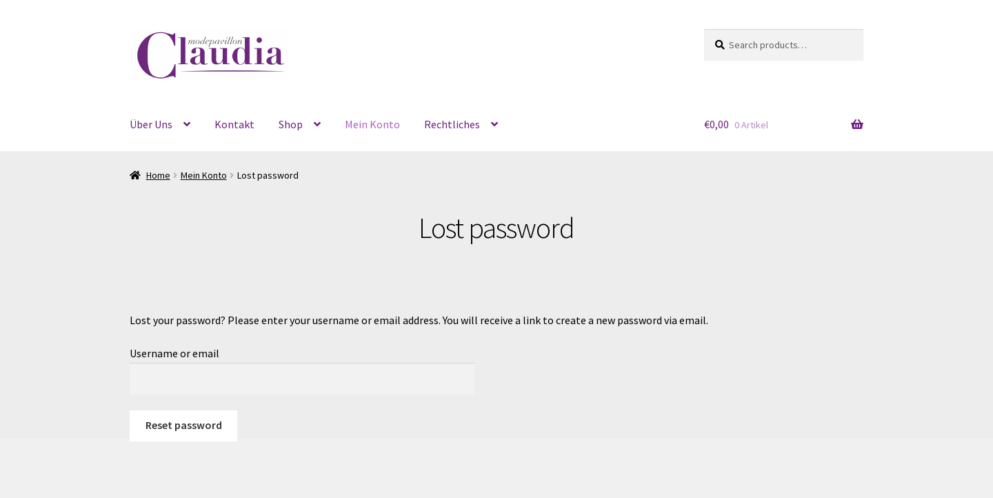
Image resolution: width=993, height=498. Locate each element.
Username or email (174, 353)
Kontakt (234, 124)
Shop (291, 124)
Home (158, 175)
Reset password (184, 425)
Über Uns (151, 124)
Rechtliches (452, 124)
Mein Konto (372, 124)
